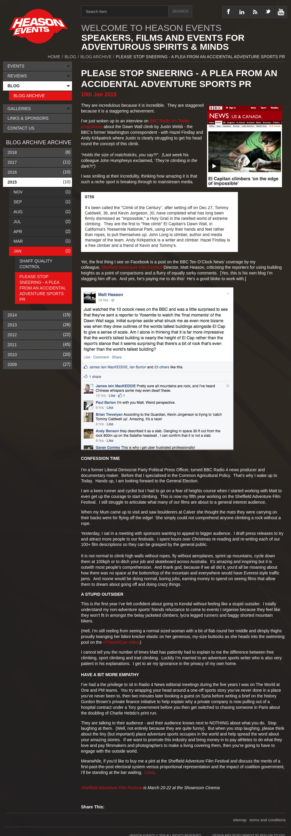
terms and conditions (268, 820)
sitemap (240, 820)
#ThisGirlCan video (121, 642)
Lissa (149, 772)
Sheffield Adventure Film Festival (132, 267)
